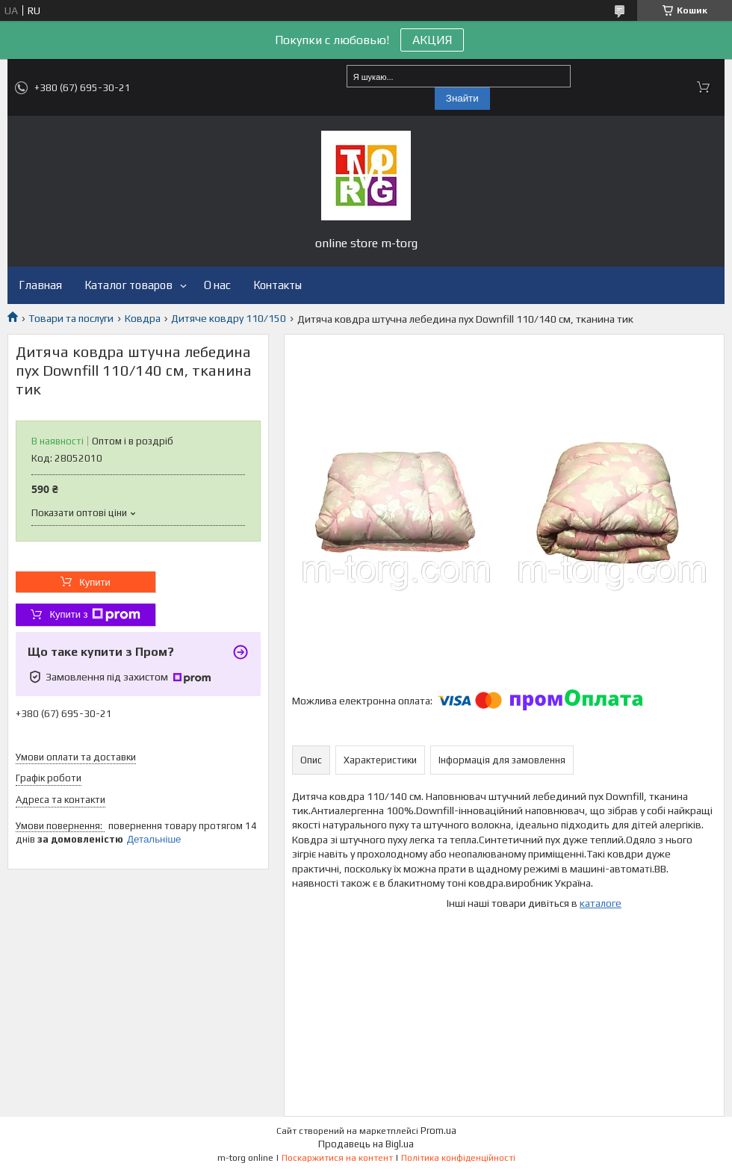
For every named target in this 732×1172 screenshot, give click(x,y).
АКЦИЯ (432, 40)
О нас (217, 285)
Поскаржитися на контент (337, 1158)
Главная (40, 285)
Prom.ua (438, 1130)
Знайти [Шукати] (462, 98)
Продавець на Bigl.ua (366, 1144)
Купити (95, 582)
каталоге (600, 903)
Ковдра (143, 318)
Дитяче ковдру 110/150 (228, 318)
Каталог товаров (128, 285)
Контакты (277, 285)
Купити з (94, 614)
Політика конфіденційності (458, 1158)
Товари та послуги (71, 318)
